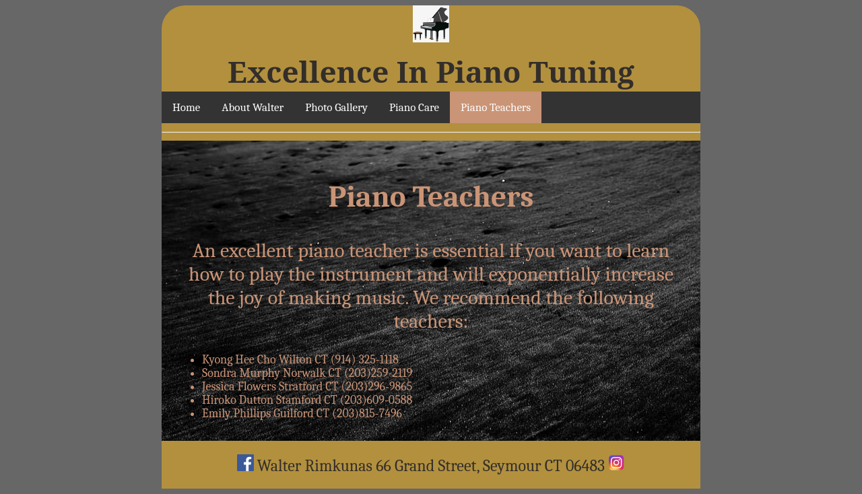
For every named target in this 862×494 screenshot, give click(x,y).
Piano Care (414, 107)
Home (186, 107)
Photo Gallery (336, 107)
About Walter (253, 107)
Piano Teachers (496, 107)
